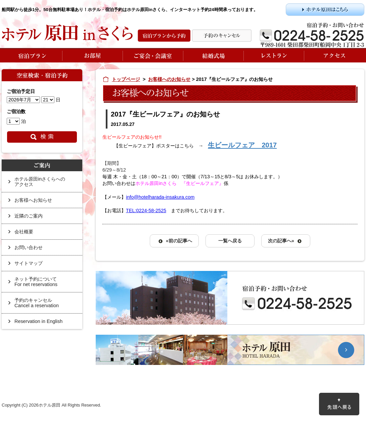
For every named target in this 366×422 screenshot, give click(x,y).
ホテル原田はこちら (325, 9)
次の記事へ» (281, 240)
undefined (23, 99)
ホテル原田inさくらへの (45, 184)
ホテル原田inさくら (67, 32)
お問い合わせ (28, 247)
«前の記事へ (179, 240)
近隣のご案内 (28, 216)
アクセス (334, 55)
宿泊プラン (32, 55)
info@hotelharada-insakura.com (160, 197)
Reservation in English (38, 321)
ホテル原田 (230, 350)
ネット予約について (45, 284)
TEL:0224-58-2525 (146, 210)
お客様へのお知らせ (169, 79)
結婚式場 (213, 55)
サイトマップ (28, 263)
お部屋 (92, 55)
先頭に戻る (339, 404)
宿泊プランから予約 (164, 36)
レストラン (273, 55)
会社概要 (23, 231)
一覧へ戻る (230, 240)
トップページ (126, 79)
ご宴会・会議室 (153, 55)
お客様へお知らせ (33, 200)
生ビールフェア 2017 (242, 145)
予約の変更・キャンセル (221, 36)
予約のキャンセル (45, 305)
